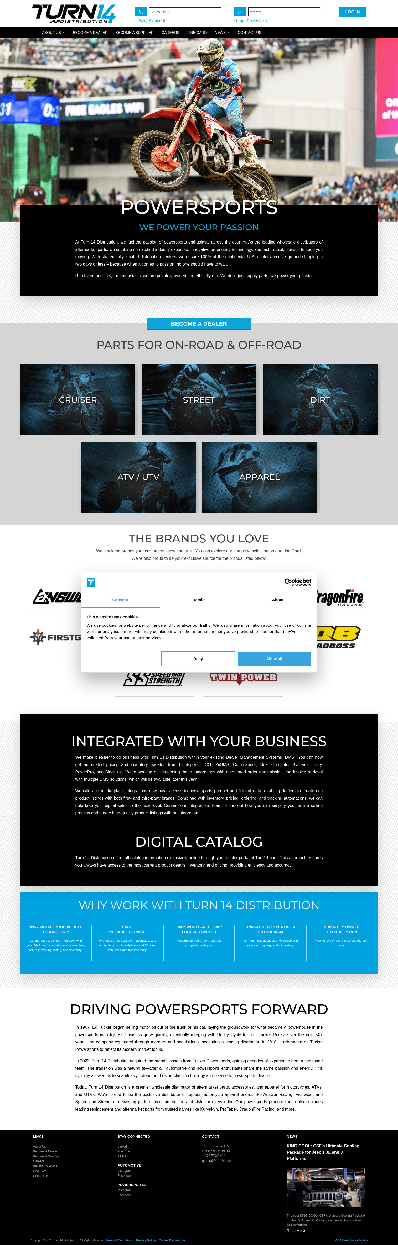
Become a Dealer (90, 32)
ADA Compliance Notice (351, 1240)
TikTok (122, 1156)
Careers (170, 32)
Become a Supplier (135, 32)
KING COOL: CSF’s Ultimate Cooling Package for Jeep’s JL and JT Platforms (323, 1152)
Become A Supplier (46, 1156)
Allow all (274, 658)
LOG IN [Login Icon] (352, 12)
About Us (39, 1146)
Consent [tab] (120, 600)
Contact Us (249, 32)
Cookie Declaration (172, 1240)
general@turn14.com (217, 1160)
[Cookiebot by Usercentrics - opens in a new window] (288, 583)
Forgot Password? (251, 21)
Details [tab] (199, 600)
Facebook (125, 1176)
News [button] (221, 32)
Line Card (197, 32)
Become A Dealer (199, 323)
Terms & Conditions (119, 1240)
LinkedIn (124, 1146)
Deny (198, 658)
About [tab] (278, 600)
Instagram (125, 1171)
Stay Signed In (152, 21)
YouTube (124, 1151)
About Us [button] (52, 32)
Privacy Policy (146, 1240)
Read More (296, 1230)
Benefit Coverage (45, 1166)
